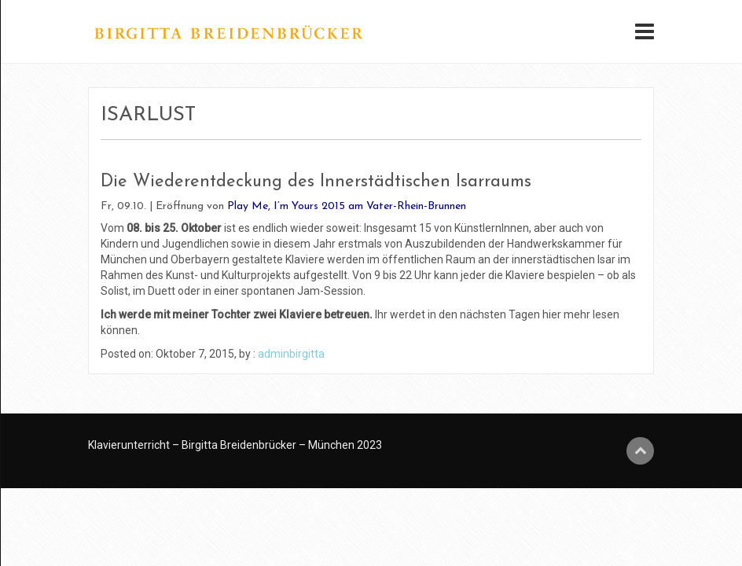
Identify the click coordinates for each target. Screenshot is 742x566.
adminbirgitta (291, 353)
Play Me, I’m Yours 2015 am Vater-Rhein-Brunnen (346, 206)
